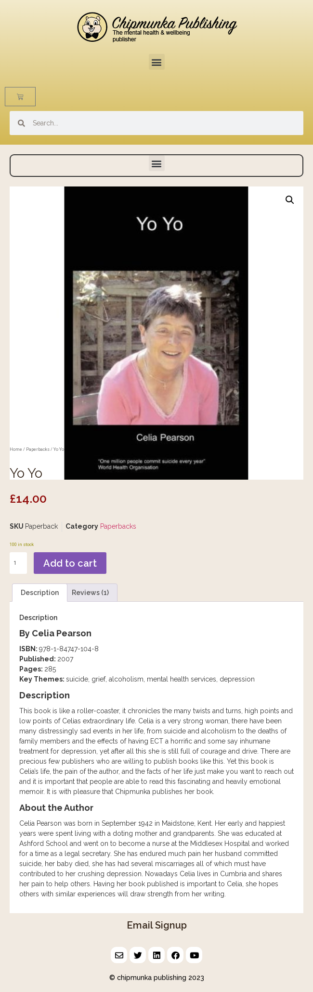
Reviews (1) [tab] (90, 592)
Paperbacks (38, 449)
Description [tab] (40, 592)
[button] (157, 62)
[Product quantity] (18, 563)
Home (16, 449)
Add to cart (70, 563)
